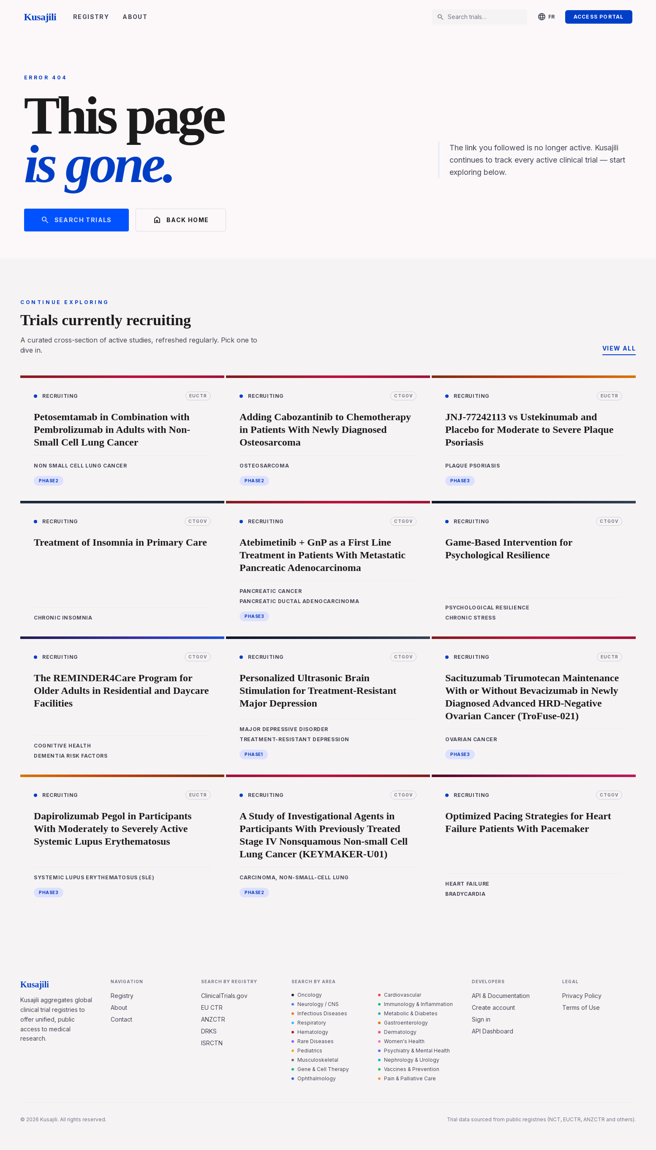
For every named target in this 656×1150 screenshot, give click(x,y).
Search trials (76, 220)
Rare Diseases (312, 1041)
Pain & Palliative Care (407, 1078)
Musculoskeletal (314, 1060)
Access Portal (599, 17)
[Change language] (546, 16)
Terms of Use (581, 1007)
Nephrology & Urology (408, 1060)
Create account (493, 1007)
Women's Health (401, 1041)
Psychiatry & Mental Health (414, 1050)
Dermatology (397, 1032)
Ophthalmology (313, 1078)
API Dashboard (492, 1031)
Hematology (309, 1032)
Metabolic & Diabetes (408, 1013)
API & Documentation (501, 995)
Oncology (306, 995)
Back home (181, 220)
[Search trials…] (485, 17)
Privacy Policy (582, 995)
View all (619, 348)
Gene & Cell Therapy (320, 1069)
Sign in (481, 1019)
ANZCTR (213, 1019)
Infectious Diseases (319, 1013)
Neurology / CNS (315, 1004)
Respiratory (308, 1023)
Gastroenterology (403, 1023)
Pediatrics (306, 1050)
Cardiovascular (399, 995)
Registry (91, 16)
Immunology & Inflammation (415, 1004)
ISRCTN (212, 1043)
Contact (121, 1019)
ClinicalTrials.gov (224, 995)
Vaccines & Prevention (408, 1069)
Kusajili (40, 16)
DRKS (209, 1031)
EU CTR (212, 1007)
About (134, 16)
